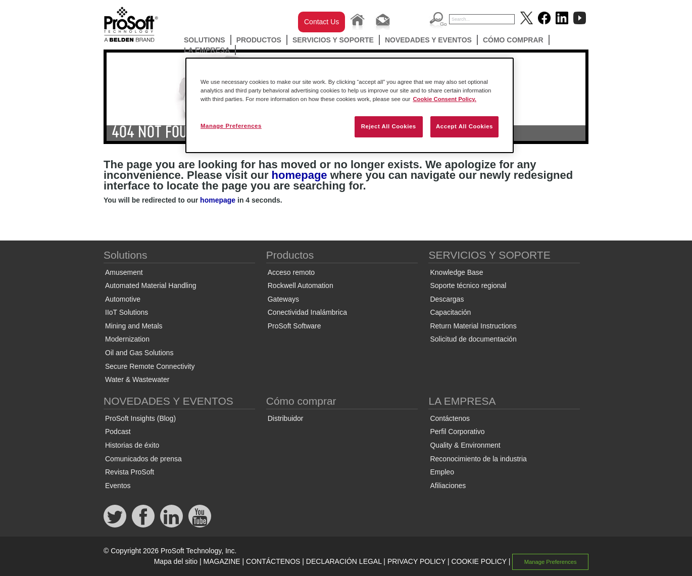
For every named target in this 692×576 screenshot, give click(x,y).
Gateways (283, 299)
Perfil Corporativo (457, 431)
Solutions (204, 40)
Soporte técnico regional (468, 285)
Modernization (127, 339)
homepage (299, 175)
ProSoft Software (294, 326)
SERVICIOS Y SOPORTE (333, 40)
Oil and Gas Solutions (139, 353)
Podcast (118, 431)
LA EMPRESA (207, 50)
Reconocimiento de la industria (478, 459)
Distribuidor (286, 418)
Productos (258, 40)
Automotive (122, 299)
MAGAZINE (222, 561)
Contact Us (321, 22)
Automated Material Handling (150, 285)
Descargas (447, 299)
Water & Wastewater (137, 379)
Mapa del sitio (175, 561)
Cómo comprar (513, 40)
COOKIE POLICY (478, 561)
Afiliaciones (448, 486)
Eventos (118, 486)
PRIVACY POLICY (416, 561)
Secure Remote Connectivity (149, 366)
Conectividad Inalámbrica (307, 312)
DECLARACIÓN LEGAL (344, 561)
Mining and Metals (134, 326)
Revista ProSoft (129, 472)
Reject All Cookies (388, 126)
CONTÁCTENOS (273, 561)
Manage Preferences (550, 562)
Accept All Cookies (464, 126)
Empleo (442, 472)
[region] (349, 105)
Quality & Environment (465, 445)
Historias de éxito (132, 445)
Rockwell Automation (300, 285)
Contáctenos (450, 418)
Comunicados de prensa (143, 459)
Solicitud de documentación (473, 339)
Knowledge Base (456, 272)
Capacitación (450, 312)
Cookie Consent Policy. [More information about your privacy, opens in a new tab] (444, 99)
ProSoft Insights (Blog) (140, 418)
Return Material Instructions (473, 326)
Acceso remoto (291, 272)
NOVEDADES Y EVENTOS (428, 40)
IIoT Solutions (126, 312)
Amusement (124, 272)
